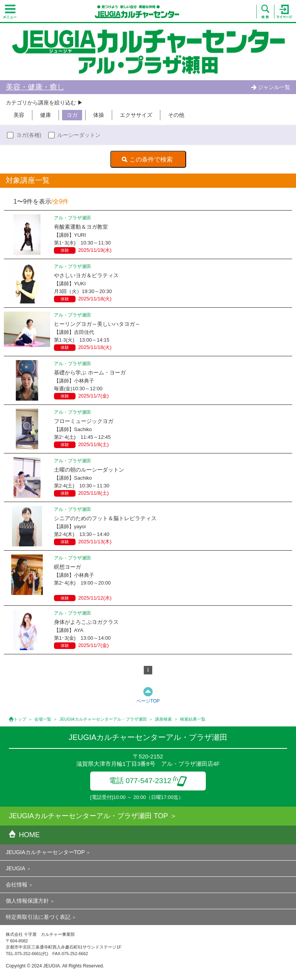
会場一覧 (42, 719)
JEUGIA (15, 868)
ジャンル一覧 (270, 87)
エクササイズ (136, 115)
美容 (18, 115)
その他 (176, 115)
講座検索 (163, 719)
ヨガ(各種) (28, 135)
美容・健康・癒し (35, 87)
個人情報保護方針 (27, 901)
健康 (45, 115)
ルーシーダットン (79, 135)
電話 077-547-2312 (148, 781)
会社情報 (16, 884)
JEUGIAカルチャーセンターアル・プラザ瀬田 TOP (88, 816)
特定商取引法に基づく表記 (38, 917)
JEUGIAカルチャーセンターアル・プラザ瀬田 (103, 719)
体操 (98, 115)
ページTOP (148, 701)
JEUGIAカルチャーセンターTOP (45, 852)
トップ (19, 719)
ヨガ (72, 115)
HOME (24, 835)
